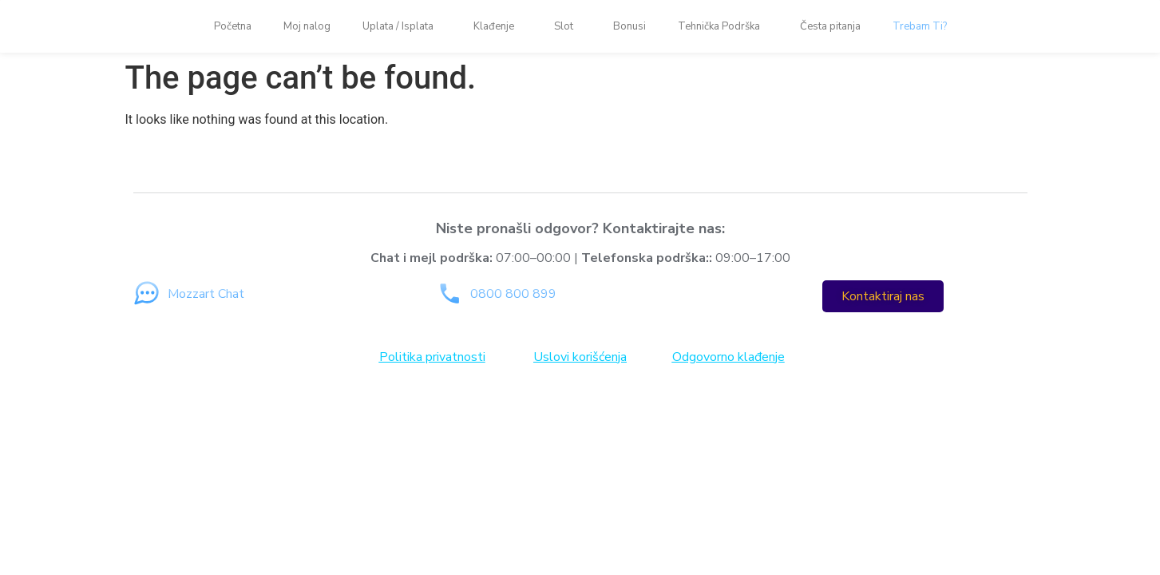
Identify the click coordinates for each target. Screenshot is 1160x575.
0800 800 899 (513, 294)
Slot (567, 26)
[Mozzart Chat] (146, 293)
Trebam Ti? (920, 26)
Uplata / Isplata (401, 26)
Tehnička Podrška (723, 26)
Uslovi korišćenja (580, 357)
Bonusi (629, 26)
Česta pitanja (830, 26)
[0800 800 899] (449, 293)
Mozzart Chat (206, 294)
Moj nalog (307, 26)
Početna (232, 26)
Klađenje (497, 26)
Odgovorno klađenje (728, 357)
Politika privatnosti (432, 357)
